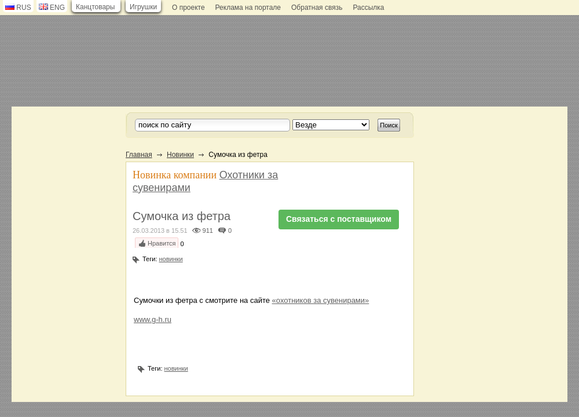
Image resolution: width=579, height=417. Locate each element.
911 (208, 230)
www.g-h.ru (152, 319)
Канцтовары (95, 7)
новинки (171, 258)
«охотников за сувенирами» (320, 300)
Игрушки (143, 7)
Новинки (180, 155)
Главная (139, 155)
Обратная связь (316, 7)
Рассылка (368, 7)
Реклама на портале (248, 7)
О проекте (188, 7)
